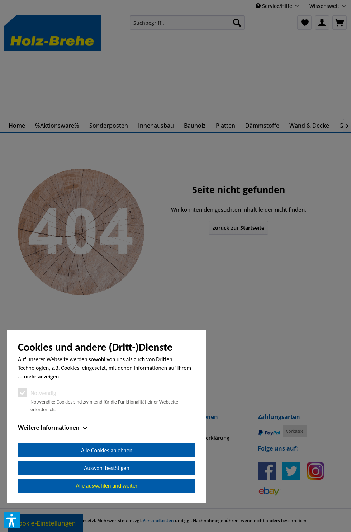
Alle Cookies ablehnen (106, 450)
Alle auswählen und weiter (107, 485)
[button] (12, 520)
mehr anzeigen (41, 376)
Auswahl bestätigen (106, 468)
